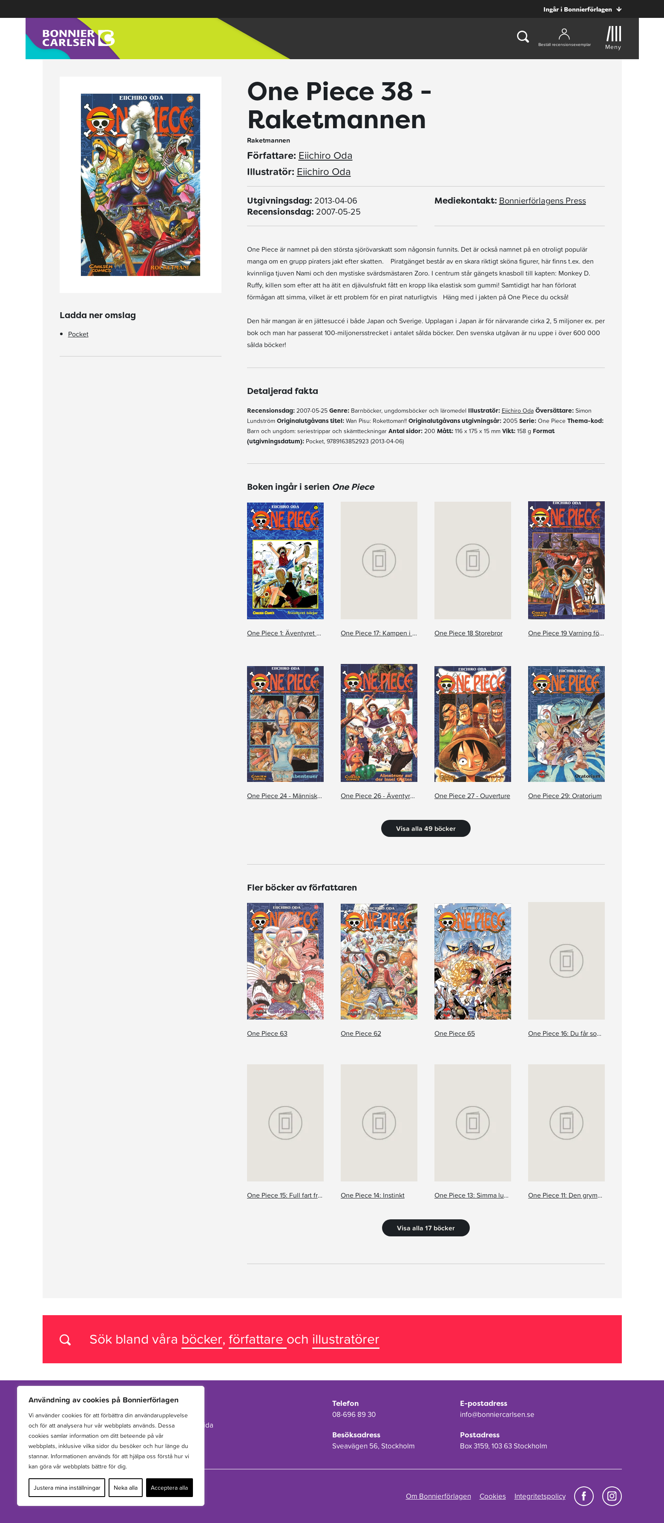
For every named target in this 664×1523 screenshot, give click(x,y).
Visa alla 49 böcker (426, 828)
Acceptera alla (169, 1487)
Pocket (78, 334)
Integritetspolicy (540, 1496)
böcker (201, 1339)
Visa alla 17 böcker (426, 1228)
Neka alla (126, 1487)
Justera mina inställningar (67, 1487)
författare (258, 1339)
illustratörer (345, 1339)
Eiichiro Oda (326, 155)
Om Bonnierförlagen (438, 1496)
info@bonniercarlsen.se (497, 1414)
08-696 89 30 (354, 1414)
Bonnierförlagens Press (542, 200)
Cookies (493, 1496)
